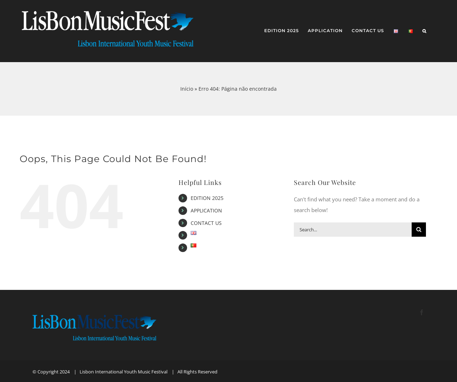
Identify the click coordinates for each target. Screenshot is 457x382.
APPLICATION (206, 210)
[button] (424, 31)
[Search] (419, 229)
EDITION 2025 (207, 198)
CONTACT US (206, 223)
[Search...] (353, 229)
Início (186, 88)
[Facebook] (422, 312)
